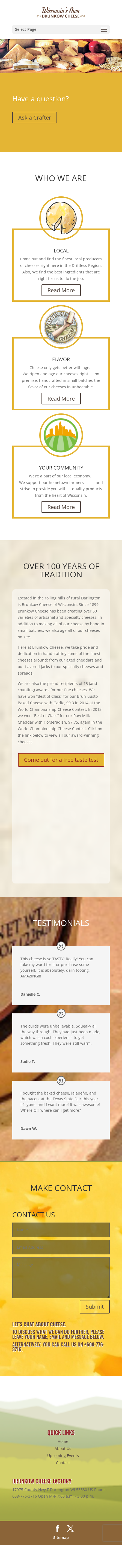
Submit (95, 1306)
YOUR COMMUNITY (61, 467)
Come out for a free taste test (61, 759)
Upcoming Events (63, 1455)
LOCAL (61, 250)
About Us (63, 1448)
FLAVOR (61, 359)
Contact (63, 1462)
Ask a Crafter (34, 117)
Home (63, 1441)
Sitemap (61, 1537)
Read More (61, 290)
